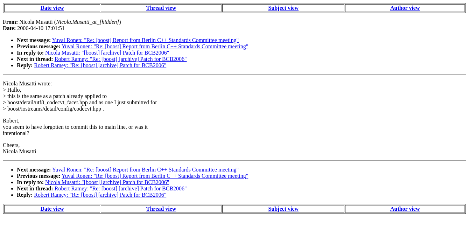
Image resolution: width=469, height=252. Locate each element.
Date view (52, 8)
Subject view (283, 8)
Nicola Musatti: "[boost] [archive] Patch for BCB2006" (107, 53)
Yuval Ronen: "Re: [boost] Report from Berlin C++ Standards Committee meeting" (145, 40)
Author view (405, 8)
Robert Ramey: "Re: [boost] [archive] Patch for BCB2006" (121, 59)
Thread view (161, 8)
